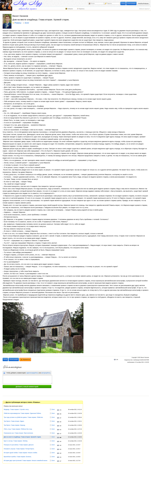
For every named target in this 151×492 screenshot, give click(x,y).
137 (60, 417)
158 (60, 414)
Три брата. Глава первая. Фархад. (14, 425)
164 (60, 425)
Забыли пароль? (144, 9)
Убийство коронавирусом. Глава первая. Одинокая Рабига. (22, 413)
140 (117, 359)
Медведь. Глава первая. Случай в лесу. (16, 409)
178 (60, 410)
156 (60, 449)
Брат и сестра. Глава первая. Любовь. (16, 441)
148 (60, 453)
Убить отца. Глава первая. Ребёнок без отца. (18, 429)
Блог (27, 23)
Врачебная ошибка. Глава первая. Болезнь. (18, 456)
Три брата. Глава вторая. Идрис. (14, 421)
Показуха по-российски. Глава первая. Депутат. (19, 445)
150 (60, 421)
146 (60, 441)
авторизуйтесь (46, 373)
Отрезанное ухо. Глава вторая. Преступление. (18, 433)
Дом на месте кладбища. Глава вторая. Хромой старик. (22, 437)
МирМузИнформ (143, 3)
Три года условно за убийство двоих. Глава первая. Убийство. (23, 417)
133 (60, 457)
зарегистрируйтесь (32, 373)
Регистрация (131, 3)
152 (60, 429)
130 (60, 445)
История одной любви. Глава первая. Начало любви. (20, 452)
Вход (123, 3)
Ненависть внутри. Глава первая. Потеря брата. (19, 449)
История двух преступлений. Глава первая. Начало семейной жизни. (26, 460)
